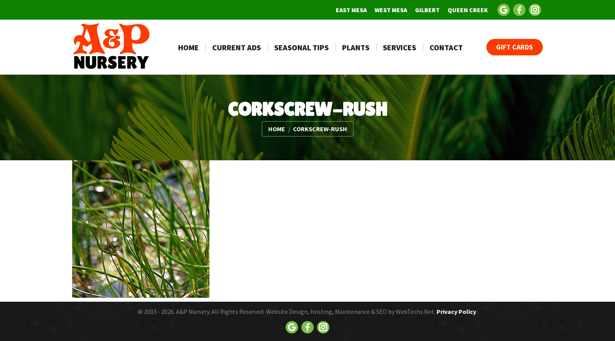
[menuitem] (351, 10)
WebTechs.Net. (415, 311)
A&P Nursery (192, 311)
